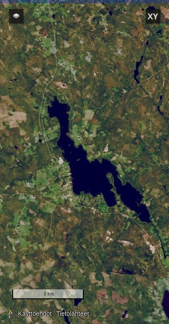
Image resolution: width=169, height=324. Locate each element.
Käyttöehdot (35, 313)
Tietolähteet (72, 313)
